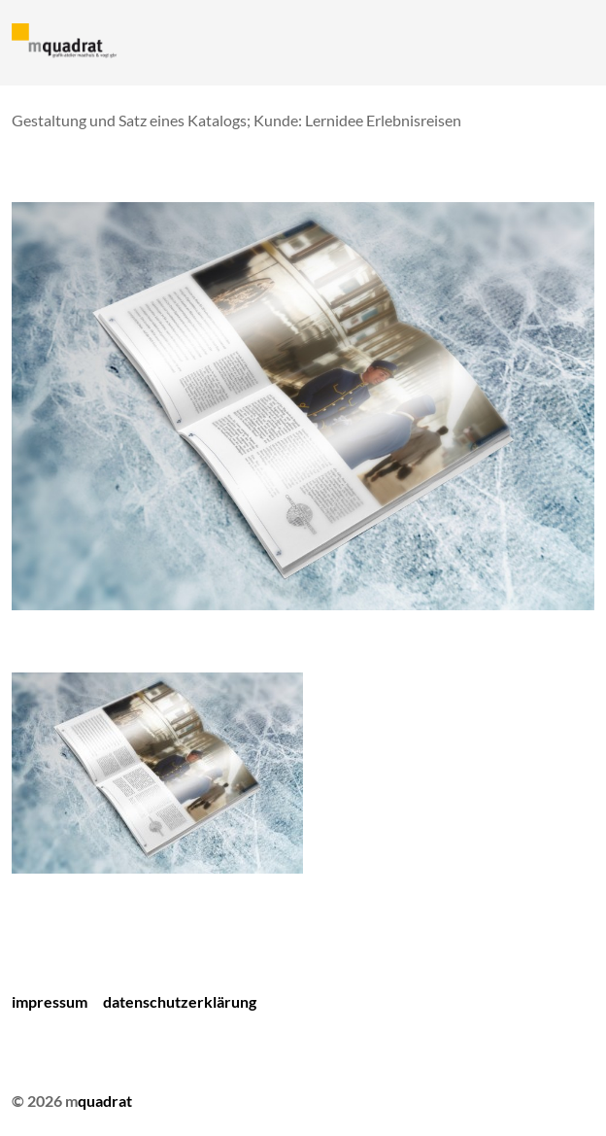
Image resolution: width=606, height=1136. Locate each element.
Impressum (49, 1001)
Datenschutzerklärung (179, 1001)
